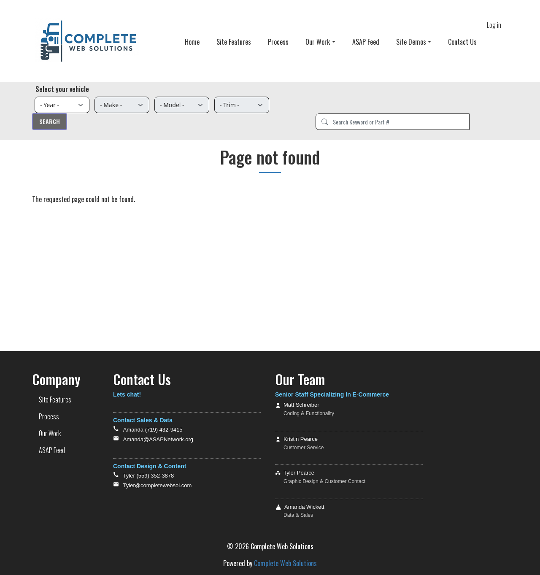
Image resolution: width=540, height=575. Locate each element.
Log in (494, 25)
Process (278, 42)
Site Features (233, 42)
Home (192, 42)
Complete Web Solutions (285, 563)
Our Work (317, 42)
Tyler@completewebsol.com (157, 485)
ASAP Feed (365, 42)
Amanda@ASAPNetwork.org (158, 439)
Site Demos (411, 42)
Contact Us (462, 42)
